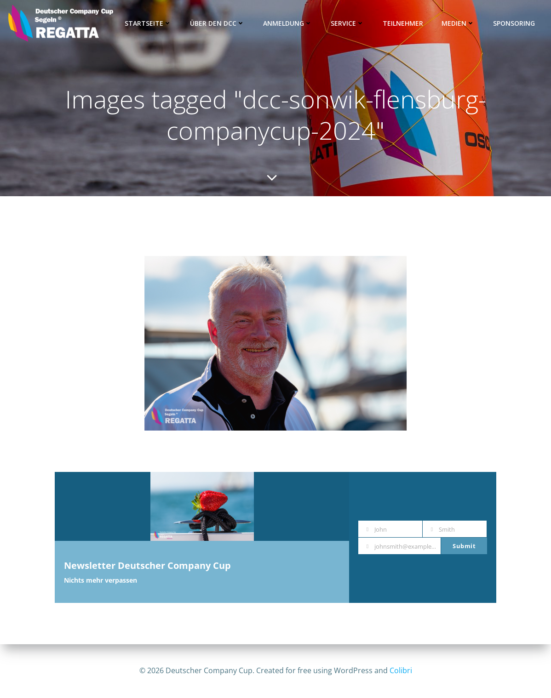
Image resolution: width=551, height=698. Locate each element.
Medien (458, 23)
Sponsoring (514, 23)
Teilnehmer (403, 23)
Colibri (401, 670)
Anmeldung (287, 23)
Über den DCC (217, 23)
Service (347, 23)
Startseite (148, 23)
